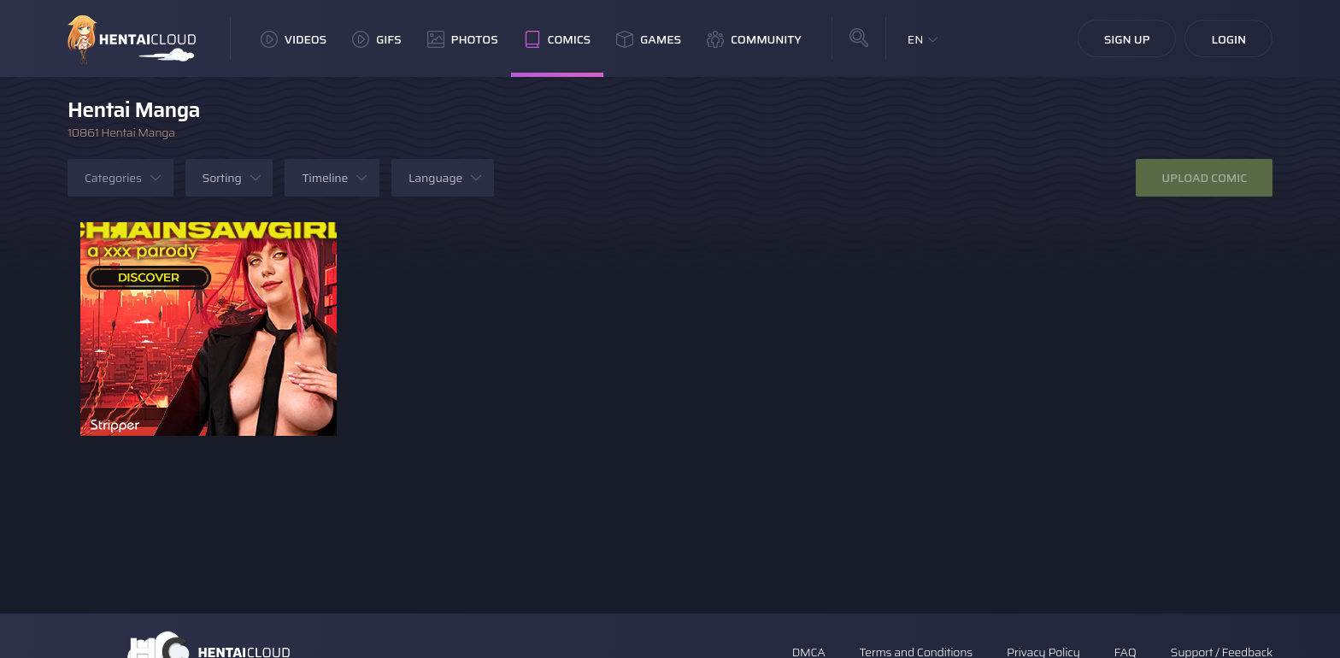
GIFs (377, 39)
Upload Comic (1204, 177)
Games (648, 39)
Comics (557, 39)
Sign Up (1127, 39)
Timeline (325, 177)
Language (435, 177)
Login (1228, 39)
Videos (293, 39)
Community (754, 39)
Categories (113, 177)
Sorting (222, 177)
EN (916, 39)
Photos (462, 39)
